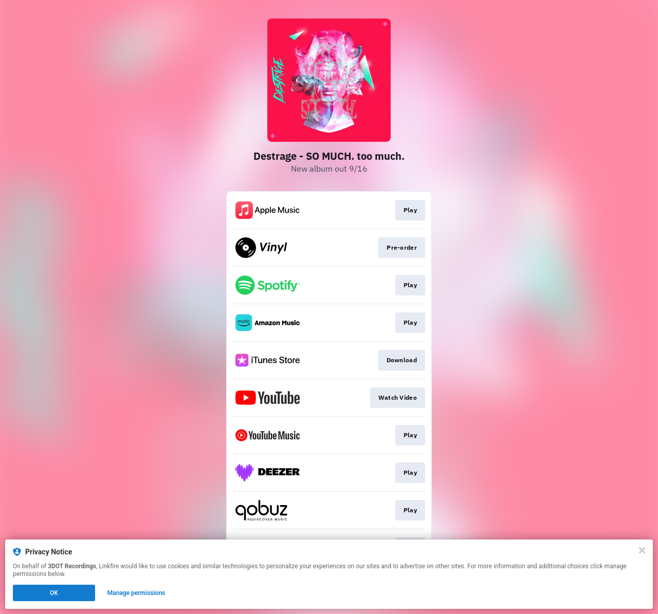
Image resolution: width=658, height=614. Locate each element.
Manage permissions (136, 593)
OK (54, 593)
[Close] (642, 550)
